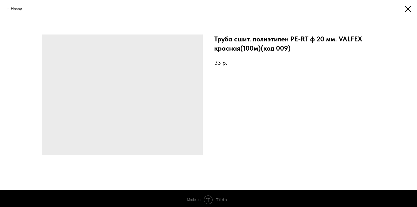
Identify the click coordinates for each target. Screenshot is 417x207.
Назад (16, 8)
